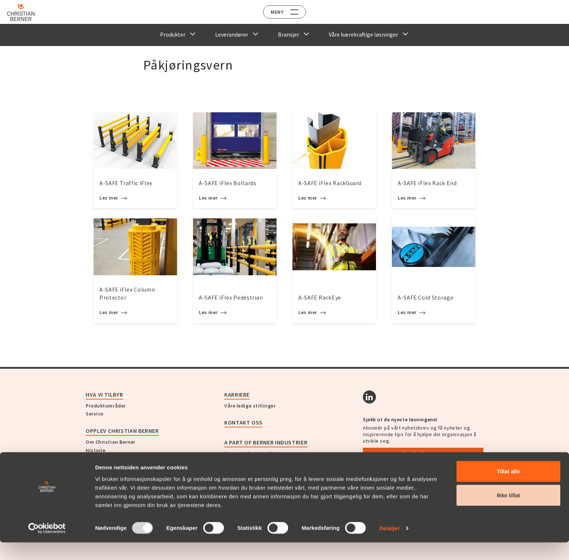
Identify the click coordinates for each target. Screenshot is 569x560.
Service (94, 413)
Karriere (237, 394)
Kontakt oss (243, 422)
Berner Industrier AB (248, 453)
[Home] (26, 12)
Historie (95, 450)
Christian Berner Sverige (253, 462)
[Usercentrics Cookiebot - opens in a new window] (47, 545)
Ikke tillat (508, 513)
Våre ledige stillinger (249, 405)
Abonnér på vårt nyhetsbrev (423, 453)
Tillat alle (508, 489)
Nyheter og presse (108, 458)
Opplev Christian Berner (122, 430)
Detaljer (389, 546)
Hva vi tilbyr (104, 394)
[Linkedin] (369, 397)
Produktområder (106, 405)
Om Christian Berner (110, 442)
